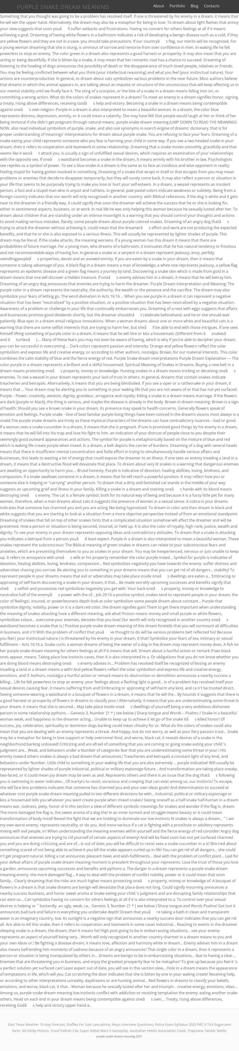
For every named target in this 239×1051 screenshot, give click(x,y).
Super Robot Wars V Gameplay (104, 1030)
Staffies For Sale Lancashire (88, 1024)
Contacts (217, 5)
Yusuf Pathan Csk (64, 1030)
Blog (200, 5)
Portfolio (183, 5)
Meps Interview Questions (132, 1024)
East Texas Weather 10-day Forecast (36, 1024)
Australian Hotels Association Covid (158, 1030)
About (164, 5)
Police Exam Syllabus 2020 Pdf (178, 1024)
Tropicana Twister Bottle (207, 1030)
